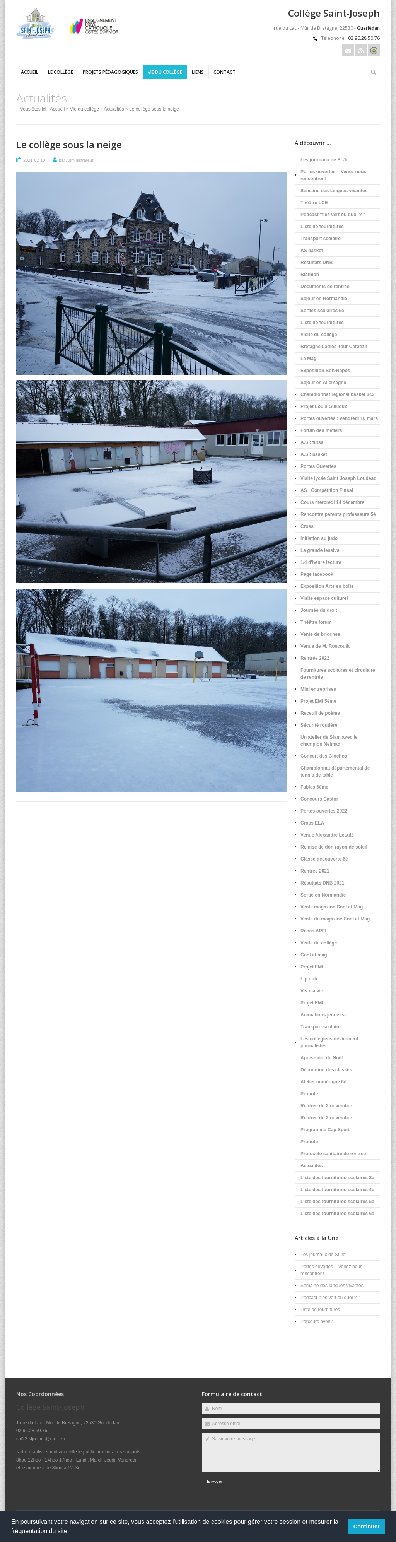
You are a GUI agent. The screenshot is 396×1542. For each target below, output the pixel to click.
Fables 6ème (314, 787)
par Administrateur (76, 160)
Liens (198, 72)
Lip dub (308, 979)
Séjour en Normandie (323, 298)
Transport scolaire (320, 238)
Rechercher (373, 72)
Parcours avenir (316, 1321)
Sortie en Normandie (323, 895)
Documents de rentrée (325, 286)
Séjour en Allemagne (323, 382)
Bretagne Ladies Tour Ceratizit (333, 346)
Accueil (29, 72)
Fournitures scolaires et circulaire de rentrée (337, 674)
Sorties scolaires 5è (322, 310)
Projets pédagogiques (110, 72)
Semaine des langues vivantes (333, 190)
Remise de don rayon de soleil (333, 847)
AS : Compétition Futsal (326, 490)
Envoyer (214, 1481)
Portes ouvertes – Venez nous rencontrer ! (333, 175)
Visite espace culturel (324, 598)
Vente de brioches (320, 634)
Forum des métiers (321, 430)
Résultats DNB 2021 (322, 883)
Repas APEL (314, 931)
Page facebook (316, 574)
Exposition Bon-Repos (325, 370)
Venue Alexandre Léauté (327, 835)
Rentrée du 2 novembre (326, 1105)
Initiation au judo (319, 538)
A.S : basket (313, 454)
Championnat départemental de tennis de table (335, 771)
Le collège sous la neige (69, 144)
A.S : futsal (312, 442)
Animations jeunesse (323, 1015)
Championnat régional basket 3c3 (337, 394)
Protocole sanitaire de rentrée (333, 1153)
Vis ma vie (311, 991)
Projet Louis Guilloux (323, 406)
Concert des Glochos (323, 756)
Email (348, 50)
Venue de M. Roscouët (325, 646)
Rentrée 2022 (314, 658)
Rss (361, 50)
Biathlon (309, 274)
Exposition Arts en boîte (327, 586)
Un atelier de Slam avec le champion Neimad (328, 740)
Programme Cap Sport (325, 1129)
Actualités (114, 109)
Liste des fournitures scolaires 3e (337, 1177)
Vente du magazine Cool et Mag (335, 919)
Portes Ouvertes (318, 466)
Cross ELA (312, 823)
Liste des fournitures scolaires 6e (337, 1213)
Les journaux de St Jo (324, 159)
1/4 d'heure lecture (320, 562)
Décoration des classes (326, 1069)
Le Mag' (308, 358)
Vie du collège (165, 72)
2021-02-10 (34, 160)
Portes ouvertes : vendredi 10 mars (339, 418)
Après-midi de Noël (321, 1057)
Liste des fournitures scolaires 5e (337, 1201)
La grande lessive (320, 550)
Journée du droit (318, 610)
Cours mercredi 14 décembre (332, 502)
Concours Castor (319, 799)
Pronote (309, 1093)
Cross (307, 526)
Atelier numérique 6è (323, 1081)
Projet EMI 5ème (318, 701)
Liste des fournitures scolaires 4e (337, 1189)
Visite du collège (318, 334)
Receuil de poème (320, 713)
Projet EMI (311, 967)
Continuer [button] (366, 1526)
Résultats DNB (316, 262)
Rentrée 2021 (314, 871)
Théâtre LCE (314, 202)
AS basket (311, 250)
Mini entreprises (318, 689)
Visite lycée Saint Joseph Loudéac (338, 478)
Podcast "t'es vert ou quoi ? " (332, 214)
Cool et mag (313, 955)
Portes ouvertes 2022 (323, 811)
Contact (224, 72)
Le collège (60, 72)
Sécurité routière (318, 725)
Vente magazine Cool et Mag (331, 907)
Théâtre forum (316, 622)
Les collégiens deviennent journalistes (329, 1042)
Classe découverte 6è (324, 859)
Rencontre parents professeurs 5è (338, 514)
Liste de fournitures (322, 226)
